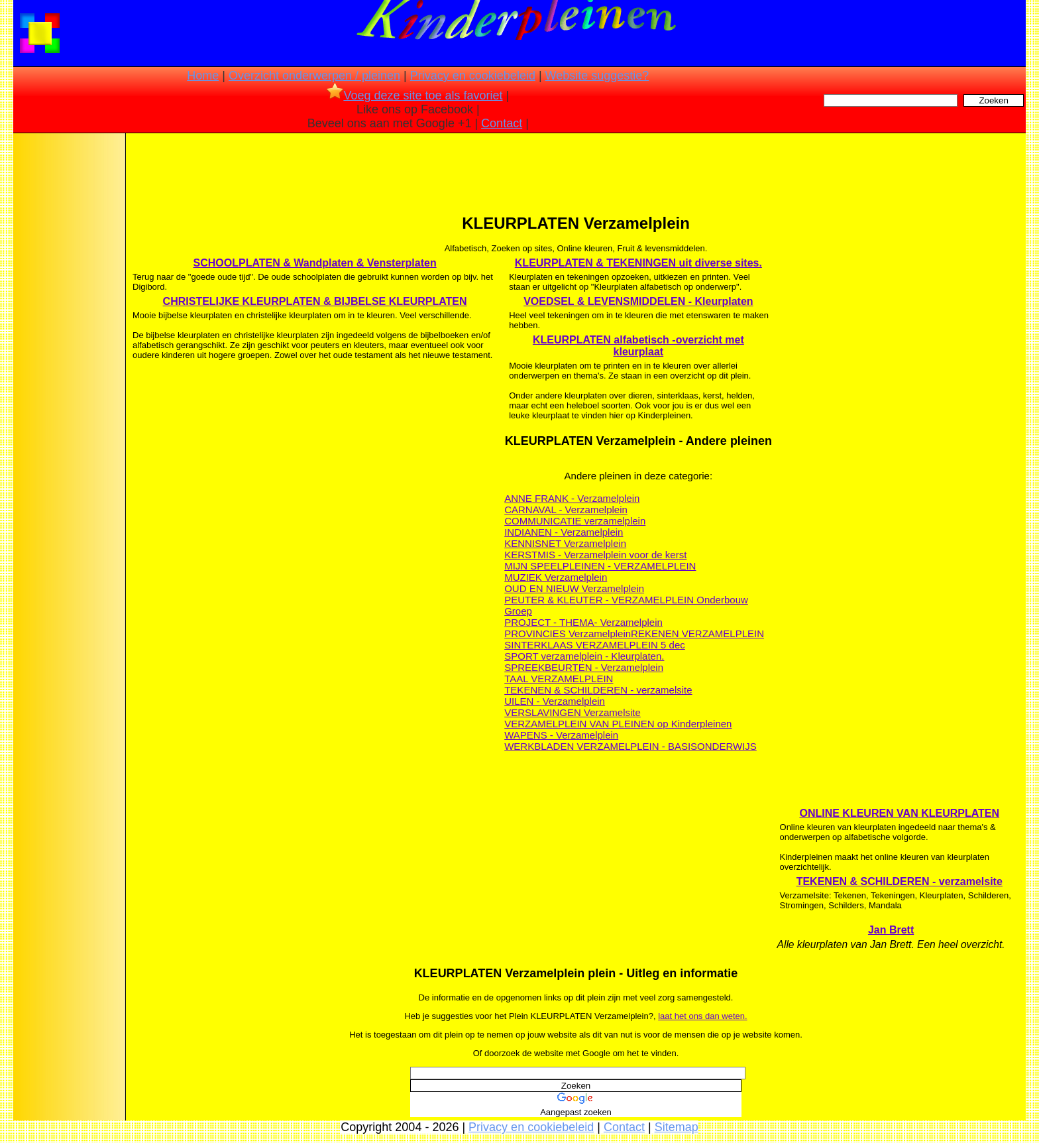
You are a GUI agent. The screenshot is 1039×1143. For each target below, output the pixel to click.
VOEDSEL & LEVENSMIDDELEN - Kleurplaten (638, 301)
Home (203, 75)
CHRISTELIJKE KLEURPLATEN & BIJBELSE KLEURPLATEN (315, 301)
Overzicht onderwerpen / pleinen (314, 75)
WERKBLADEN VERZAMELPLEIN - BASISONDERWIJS (630, 746)
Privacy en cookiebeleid (472, 75)
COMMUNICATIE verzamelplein (574, 520)
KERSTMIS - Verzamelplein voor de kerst (595, 554)
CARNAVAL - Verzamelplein (566, 509)
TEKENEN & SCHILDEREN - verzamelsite (598, 689)
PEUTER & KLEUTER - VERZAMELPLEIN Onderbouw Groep (626, 605)
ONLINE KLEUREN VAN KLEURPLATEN (899, 813)
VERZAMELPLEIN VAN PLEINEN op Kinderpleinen (618, 723)
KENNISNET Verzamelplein (565, 543)
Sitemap (676, 1127)
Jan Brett (891, 929)
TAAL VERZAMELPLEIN (558, 678)
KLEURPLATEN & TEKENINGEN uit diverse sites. (638, 263)
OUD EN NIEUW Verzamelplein (574, 588)
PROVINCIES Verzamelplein (567, 633)
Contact (501, 123)
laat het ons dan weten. (702, 1016)
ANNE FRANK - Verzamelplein (571, 498)
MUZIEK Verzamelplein (555, 577)
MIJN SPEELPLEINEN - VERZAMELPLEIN (600, 566)
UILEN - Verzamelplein (554, 701)
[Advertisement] (68, 345)
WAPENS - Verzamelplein (561, 735)
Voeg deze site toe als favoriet (414, 95)
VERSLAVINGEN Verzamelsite (572, 712)
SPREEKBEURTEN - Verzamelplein (583, 667)
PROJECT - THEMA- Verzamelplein (583, 622)
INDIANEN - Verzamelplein (563, 532)
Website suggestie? (597, 75)
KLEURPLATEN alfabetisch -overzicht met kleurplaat (638, 345)
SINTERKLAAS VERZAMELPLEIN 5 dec (594, 644)
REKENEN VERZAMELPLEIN (697, 633)
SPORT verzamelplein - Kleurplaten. (584, 656)
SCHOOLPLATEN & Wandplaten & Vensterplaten (315, 263)
